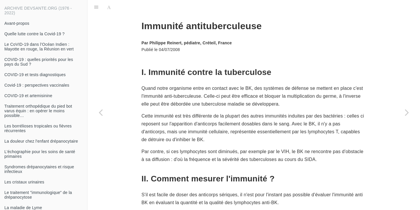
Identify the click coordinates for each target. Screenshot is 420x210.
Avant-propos (16, 23)
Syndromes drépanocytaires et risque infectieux (39, 169)
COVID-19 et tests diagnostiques (35, 74)
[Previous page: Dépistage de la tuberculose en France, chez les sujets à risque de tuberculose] (101, 112)
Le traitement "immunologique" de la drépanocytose (38, 195)
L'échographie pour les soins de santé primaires (39, 154)
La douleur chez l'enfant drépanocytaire (41, 141)
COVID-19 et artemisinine (28, 95)
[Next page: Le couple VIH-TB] (407, 112)
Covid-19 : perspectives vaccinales (36, 85)
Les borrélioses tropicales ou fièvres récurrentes (38, 128)
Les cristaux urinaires (24, 182)
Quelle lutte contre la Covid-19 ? (34, 34)
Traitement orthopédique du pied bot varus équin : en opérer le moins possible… (38, 111)
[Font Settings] (109, 7)
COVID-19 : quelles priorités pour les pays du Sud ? (38, 61)
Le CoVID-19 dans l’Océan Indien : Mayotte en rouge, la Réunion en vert (39, 46)
